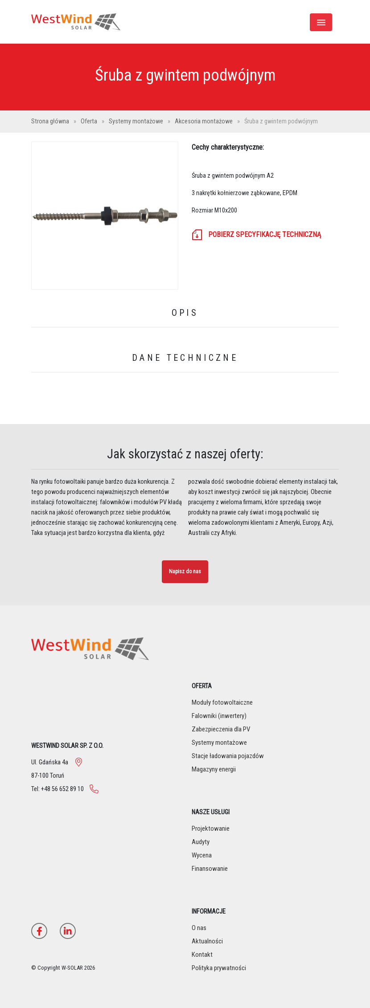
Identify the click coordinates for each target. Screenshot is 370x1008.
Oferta (90, 121)
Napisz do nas (185, 571)
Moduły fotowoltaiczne (222, 702)
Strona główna (50, 121)
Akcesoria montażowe (204, 121)
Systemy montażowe (136, 121)
